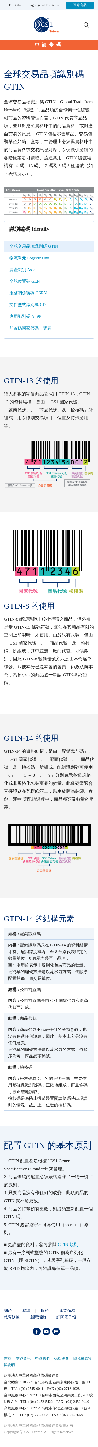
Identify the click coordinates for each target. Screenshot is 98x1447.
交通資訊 (23, 1358)
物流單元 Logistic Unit (29, 258)
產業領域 (67, 1310)
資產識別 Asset (23, 269)
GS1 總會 (61, 1358)
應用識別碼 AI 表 (25, 316)
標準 (26, 1310)
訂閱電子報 (66, 1317)
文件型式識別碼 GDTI (29, 304)
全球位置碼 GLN (24, 281)
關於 (8, 1310)
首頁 (7, 1358)
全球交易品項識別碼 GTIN (33, 246)
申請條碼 (49, 44)
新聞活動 (38, 1317)
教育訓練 (12, 1317)
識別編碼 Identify (29, 229)
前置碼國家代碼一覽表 (30, 328)
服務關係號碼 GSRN (28, 293)
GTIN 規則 (68, 1244)
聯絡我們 (42, 1358)
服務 (45, 1310)
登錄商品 (80, 5)
